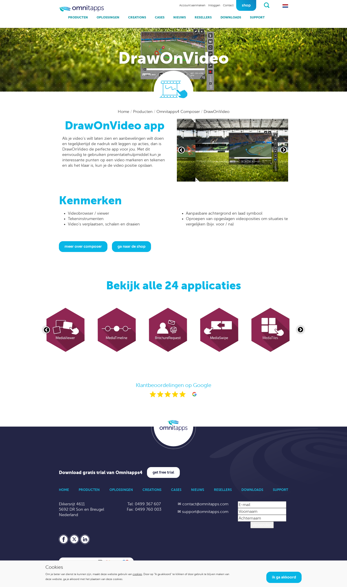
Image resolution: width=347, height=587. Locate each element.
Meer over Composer (83, 246)
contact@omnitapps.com (205, 504)
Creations (137, 17)
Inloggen (214, 5)
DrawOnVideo (216, 111)
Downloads (230, 17)
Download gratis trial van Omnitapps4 (100, 472)
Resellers (203, 17)
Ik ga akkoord (284, 577)
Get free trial (163, 472)
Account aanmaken (192, 5)
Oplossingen (108, 17)
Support (257, 17)
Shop (246, 5)
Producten (78, 17)
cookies (137, 574)
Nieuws (179, 17)
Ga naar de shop (131, 246)
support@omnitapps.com (205, 511)
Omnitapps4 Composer (178, 111)
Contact (228, 5)
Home (124, 111)
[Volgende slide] (283, 149)
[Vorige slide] (181, 150)
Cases (160, 17)
